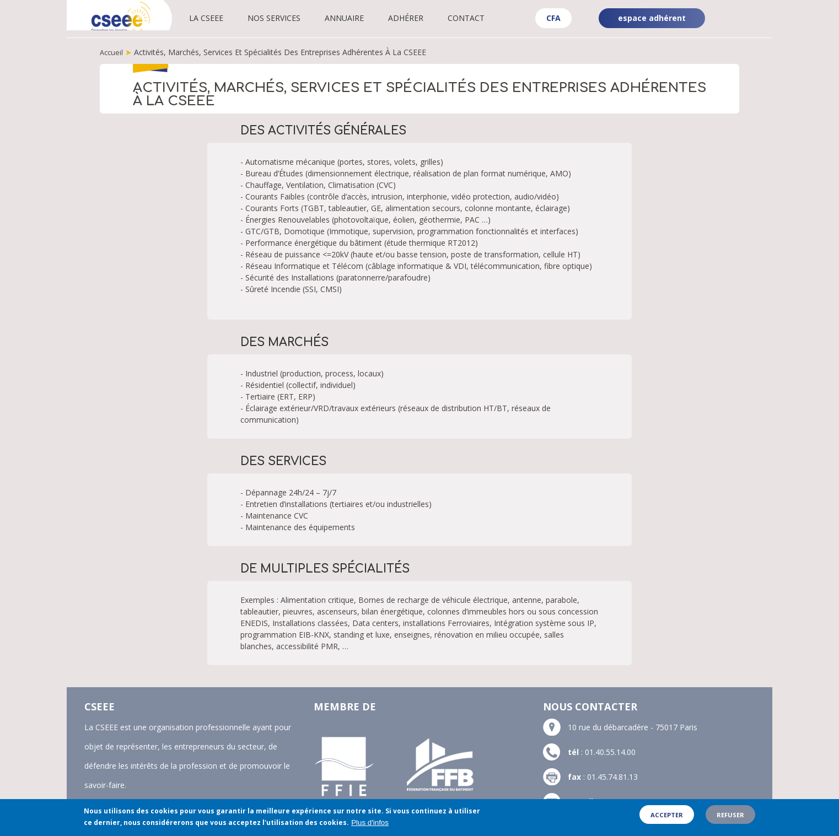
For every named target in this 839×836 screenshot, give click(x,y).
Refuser (730, 817)
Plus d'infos (370, 826)
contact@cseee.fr (630, 801)
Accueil (112, 52)
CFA (553, 18)
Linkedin (753, 10)
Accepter (666, 817)
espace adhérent (652, 18)
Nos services (291, 18)
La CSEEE (224, 18)
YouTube (754, 28)
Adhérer (423, 18)
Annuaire (361, 18)
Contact (483, 18)
